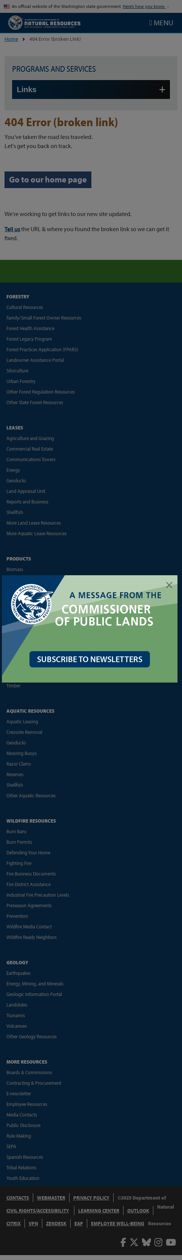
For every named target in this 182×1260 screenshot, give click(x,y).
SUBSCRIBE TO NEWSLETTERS (91, 657)
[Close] (169, 585)
